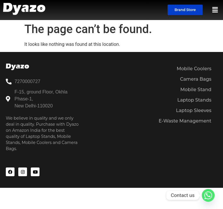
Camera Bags (195, 79)
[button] (215, 9)
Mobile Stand (195, 89)
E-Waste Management (185, 121)
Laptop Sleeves (193, 110)
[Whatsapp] (208, 195)
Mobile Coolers (194, 68)
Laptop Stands (194, 100)
